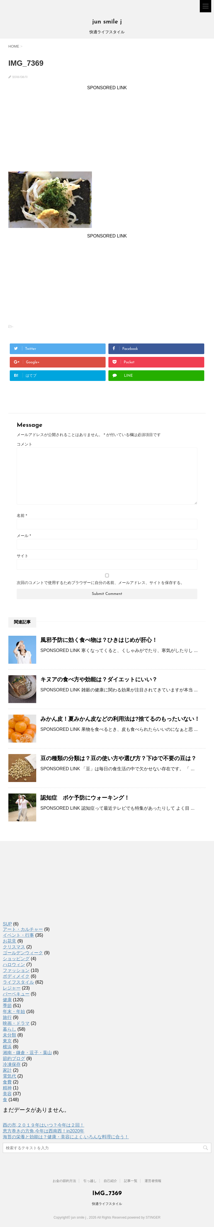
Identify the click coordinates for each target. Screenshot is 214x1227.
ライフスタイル (18, 982)
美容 (7, 1093)
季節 (7, 1005)
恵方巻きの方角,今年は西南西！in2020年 (43, 1131)
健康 (7, 999)
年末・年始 (14, 1011)
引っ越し (90, 1181)
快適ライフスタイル (107, 1204)
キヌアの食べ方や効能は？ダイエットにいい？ (98, 679)
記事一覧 (130, 1181)
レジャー (12, 988)
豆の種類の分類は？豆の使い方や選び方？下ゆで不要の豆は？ (118, 758)
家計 (7, 1070)
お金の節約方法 (64, 1181)
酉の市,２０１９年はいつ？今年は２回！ (43, 1125)
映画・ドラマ (16, 1023)
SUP (7, 924)
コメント (24, 444)
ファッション (16, 970)
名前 (22, 515)
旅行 (7, 1017)
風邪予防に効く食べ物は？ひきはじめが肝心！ (98, 640)
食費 (7, 1082)
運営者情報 (153, 1181)
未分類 (9, 1035)
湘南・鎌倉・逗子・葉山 (27, 1052)
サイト (22, 556)
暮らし (9, 1029)
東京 (7, 1040)
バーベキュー (16, 994)
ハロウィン (14, 964)
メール (24, 535)
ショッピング (16, 958)
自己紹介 (110, 1181)
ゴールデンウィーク (23, 952)
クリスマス (14, 947)
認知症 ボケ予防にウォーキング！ (85, 798)
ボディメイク (16, 976)
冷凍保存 (12, 1064)
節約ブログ (14, 1058)
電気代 (9, 1076)
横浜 (7, 1046)
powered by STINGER (143, 1217)
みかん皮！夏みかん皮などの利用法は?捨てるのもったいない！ (120, 719)
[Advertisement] (107, 129)
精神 (7, 1087)
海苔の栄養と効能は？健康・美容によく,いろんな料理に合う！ (66, 1136)
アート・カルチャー (23, 929)
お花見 (9, 941)
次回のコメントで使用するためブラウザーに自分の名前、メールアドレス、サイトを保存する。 (100, 582)
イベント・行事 (18, 935)
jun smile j (107, 22)
